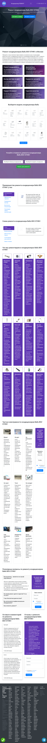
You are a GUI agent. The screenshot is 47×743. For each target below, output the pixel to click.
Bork (10, 719)
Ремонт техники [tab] (8, 241)
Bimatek (10, 715)
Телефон (40, 460)
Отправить (40, 470)
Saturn (29, 725)
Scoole (29, 728)
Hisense (17, 735)
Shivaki (29, 732)
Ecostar (16, 697)
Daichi (10, 735)
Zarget (35, 726)
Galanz (16, 716)
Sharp (29, 731)
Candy (10, 720)
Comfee (10, 728)
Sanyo (29, 723)
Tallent (35, 695)
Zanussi (35, 725)
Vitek (35, 715)
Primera (29, 693)
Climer (10, 726)
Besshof (10, 713)
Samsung (30, 722)
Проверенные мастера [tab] (7, 202)
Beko (10, 710)
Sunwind (36, 688)
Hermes (16, 732)
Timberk (35, 701)
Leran (22, 703)
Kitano (22, 694)
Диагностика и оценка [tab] (7, 234)
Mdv (22, 715)
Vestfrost (36, 710)
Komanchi (23, 695)
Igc (22, 688)
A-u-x (10, 703)
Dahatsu (10, 734)
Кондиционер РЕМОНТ (17, 3)
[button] (25, 638)
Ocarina (23, 732)
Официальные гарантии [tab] (7, 198)
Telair (35, 698)
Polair (29, 688)
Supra (35, 690)
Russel (29, 717)
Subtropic (36, 687)
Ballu (10, 707)
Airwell (10, 694)
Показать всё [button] (23, 142)
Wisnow (35, 722)
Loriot (22, 709)
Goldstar (17, 725)
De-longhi (17, 690)
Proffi (29, 694)
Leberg (22, 701)
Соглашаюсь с (42, 466)
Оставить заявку (17, 16)
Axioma (10, 706)
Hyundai (23, 687)
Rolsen (29, 706)
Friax (16, 709)
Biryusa (10, 716)
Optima (22, 735)
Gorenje (16, 726)
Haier (16, 729)
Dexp (16, 693)
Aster (10, 700)
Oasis (22, 731)
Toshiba (35, 703)
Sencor (29, 729)
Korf (22, 697)
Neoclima (23, 726)
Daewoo (10, 732)
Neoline (23, 728)
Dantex (10, 738)
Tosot (35, 704)
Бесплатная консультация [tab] (7, 206)
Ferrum (16, 707)
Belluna (10, 712)
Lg (21, 706)
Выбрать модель (29, 16)
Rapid (29, 698)
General (16, 717)
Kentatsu (23, 693)
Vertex (35, 709)
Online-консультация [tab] (7, 228)
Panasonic (23, 737)
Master (22, 713)
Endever (16, 700)
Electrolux (17, 698)
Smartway (30, 737)
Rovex (29, 709)
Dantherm (17, 687)
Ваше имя (40, 455)
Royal (29, 710)
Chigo (10, 725)
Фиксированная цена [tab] (8, 194)
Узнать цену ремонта (23, 166)
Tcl (34, 697)
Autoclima (11, 701)
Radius (29, 697)
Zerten (35, 729)
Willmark (36, 720)
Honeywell (17, 738)
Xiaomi (35, 723)
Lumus (22, 710)
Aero (10, 691)
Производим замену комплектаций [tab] (7, 211)
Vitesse (35, 716)
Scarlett (29, 726)
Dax (16, 688)
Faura (16, 706)
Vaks (35, 707)
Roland (29, 704)
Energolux (17, 701)
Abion (10, 687)
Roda (29, 703)
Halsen (16, 731)
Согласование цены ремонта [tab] (7, 238)
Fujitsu (16, 713)
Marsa (22, 712)
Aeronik (10, 693)
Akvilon (10, 695)
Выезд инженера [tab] (8, 231)
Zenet (35, 728)
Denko (16, 691)
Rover (29, 707)
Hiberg (16, 734)
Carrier (10, 722)
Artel (10, 698)
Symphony (36, 693)
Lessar (22, 704)
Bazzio (10, 709)
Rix (28, 701)
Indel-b (22, 690)
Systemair (36, 694)
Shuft (29, 734)
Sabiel (29, 719)
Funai (16, 715)
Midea (22, 716)
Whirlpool (36, 719)
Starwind (29, 738)
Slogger (29, 735)
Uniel (35, 706)
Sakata (29, 720)
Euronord (17, 704)
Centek (10, 723)
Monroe (23, 723)
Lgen (22, 707)
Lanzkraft (23, 700)
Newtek (23, 729)
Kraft (22, 698)
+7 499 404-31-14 (41, 3)
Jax (22, 691)
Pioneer (29, 687)
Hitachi (16, 737)
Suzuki (35, 691)
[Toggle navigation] (31, 3)
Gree (16, 728)
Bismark (10, 717)
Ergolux (16, 703)
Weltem (35, 717)
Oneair (22, 734)
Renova (29, 700)
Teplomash (36, 700)
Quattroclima (30, 695)
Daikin (10, 737)
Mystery (23, 725)
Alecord (10, 697)
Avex (10, 704)
